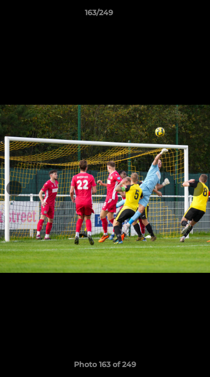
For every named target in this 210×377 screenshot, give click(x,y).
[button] (172, 15)
